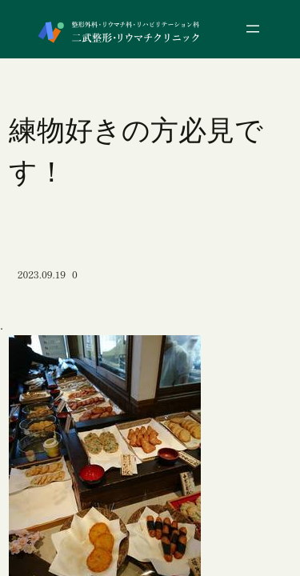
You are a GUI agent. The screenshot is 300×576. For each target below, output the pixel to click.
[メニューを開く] (252, 28)
